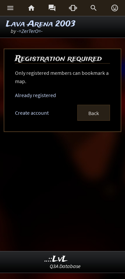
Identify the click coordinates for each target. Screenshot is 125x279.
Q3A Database (65, 266)
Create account (32, 112)
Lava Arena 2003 (40, 24)
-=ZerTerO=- (30, 31)
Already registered (35, 95)
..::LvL (56, 259)
